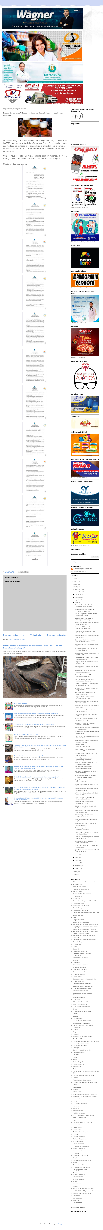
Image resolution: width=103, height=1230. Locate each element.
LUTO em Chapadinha (80, 1103)
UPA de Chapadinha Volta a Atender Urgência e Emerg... (86, 614)
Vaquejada (76, 1195)
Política (75, 1134)
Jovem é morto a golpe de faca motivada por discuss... (84, 680)
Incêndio (75, 1089)
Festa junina (77, 1066)
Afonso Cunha (77, 891)
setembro (78, 597)
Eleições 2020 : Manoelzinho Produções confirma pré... (84, 619)
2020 (75, 587)
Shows (75, 1181)
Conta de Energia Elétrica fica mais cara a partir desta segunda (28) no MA (37, 777)
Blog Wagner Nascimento (81, 922)
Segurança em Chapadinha (81, 1167)
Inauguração (77, 1087)
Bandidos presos (78, 915)
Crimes (75, 1014)
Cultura (75, 1016)
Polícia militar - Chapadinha (81, 1132)
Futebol (75, 1077)
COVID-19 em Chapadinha (81, 1006)
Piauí (74, 1120)
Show (75, 1172)
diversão (75, 1029)
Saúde (75, 1162)
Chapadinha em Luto (79, 967)
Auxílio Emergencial (79, 908)
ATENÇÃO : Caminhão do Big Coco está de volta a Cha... (86, 719)
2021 (75, 584)
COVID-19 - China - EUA (81, 1002)
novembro (78, 592)
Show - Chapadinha (79, 1174)
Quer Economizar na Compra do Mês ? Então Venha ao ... (87, 850)
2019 (75, 872)
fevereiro (78, 866)
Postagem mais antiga (57, 635)
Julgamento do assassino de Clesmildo (85, 1096)
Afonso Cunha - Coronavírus (82, 894)
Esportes (76, 1055)
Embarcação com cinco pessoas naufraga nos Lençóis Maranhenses (86, 1042)
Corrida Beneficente (79, 997)
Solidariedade (77, 1184)
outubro (77, 594)
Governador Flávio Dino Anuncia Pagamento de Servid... (85, 640)
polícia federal (77, 1127)
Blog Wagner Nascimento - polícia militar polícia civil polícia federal (85, 932)
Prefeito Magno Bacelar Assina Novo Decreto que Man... (86, 741)
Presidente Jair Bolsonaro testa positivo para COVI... (84, 802)
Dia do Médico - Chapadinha (82, 1021)
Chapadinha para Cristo (80, 972)
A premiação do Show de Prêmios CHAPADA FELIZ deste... (85, 776)
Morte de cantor (78, 1110)
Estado (75, 1057)
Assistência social (78, 903)
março (77, 863)
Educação (76, 1034)
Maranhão (76, 1108)
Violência (76, 1200)
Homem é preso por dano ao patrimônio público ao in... (83, 758)
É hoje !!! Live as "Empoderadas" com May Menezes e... (86, 689)
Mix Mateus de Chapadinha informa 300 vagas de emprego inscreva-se (36, 713)
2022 (75, 581)
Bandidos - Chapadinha (80, 910)
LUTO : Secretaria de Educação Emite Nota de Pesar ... (86, 794)
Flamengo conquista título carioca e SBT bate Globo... (86, 715)
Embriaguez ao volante (80, 1045)
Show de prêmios (78, 1179)
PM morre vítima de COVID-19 (82, 1122)
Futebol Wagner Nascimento (82, 1080)
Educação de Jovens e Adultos (82, 1036)
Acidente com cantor (79, 887)
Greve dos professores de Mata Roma (85, 1082)
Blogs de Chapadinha (79, 942)
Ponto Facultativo (78, 1144)
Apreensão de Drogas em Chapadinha (85, 901)
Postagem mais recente (13, 635)
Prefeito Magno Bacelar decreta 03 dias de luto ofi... (85, 824)
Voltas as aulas (77, 1203)
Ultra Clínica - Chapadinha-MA (82, 1193)
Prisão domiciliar (78, 1151)
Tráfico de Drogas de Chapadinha (83, 1188)
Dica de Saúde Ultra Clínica (81, 1023)
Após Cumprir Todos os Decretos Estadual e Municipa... (85, 671)
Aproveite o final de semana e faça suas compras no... (85, 693)
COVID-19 (76, 999)
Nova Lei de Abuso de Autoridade (83, 1115)
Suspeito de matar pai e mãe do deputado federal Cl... (85, 724)
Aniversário (76, 898)
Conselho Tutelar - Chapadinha (82, 986)
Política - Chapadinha (79, 1139)
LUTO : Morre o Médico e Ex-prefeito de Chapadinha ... (86, 833)
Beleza (75, 917)
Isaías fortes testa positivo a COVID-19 (85, 1094)
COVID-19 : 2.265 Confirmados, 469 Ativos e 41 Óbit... (86, 807)
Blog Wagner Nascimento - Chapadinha (85, 927)
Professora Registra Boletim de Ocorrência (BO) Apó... (84, 610)
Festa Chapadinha (78, 1064)
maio (77, 857)
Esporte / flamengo (79, 1052)
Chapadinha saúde (79, 974)
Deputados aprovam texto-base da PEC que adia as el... (85, 842)
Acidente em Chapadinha (81, 889)
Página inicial (35, 635)
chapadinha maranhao (80, 969)
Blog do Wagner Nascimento (82, 568)
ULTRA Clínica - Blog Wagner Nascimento (86, 1191)
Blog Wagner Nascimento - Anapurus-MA (85, 924)
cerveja (75, 960)
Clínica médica (77, 976)
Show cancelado (78, 1177)
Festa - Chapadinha (79, 1062)
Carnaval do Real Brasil (80, 958)
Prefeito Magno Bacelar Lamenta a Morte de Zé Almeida (85, 828)
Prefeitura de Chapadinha (81, 1146)
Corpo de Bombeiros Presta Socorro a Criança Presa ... (86, 654)
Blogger (60, 1224)
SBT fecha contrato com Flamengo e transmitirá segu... (86, 772)
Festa (75, 1059)
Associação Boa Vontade (81, 905)
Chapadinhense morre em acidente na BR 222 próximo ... (86, 780)
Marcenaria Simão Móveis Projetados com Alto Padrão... (86, 789)
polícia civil (76, 1125)
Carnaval (76, 949)
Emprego (76, 1047)
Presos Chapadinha (79, 1148)
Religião (75, 1158)
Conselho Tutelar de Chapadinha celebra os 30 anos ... (85, 750)
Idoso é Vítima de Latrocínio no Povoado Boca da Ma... (84, 798)
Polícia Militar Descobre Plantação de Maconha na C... (86, 645)
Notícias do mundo (79, 1113)
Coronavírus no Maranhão (81, 991)
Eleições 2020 (77, 1039)
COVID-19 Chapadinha (80, 1004)
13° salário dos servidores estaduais (84, 882)
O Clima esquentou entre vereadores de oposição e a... (86, 658)
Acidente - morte (78, 884)
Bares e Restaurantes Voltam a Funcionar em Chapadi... (84, 675)
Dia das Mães (77, 1018)
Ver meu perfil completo (78, 571)
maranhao (76, 1106)
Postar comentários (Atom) (17, 639)
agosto (77, 600)
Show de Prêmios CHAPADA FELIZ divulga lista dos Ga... (86, 763)
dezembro (78, 589)
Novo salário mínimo (79, 1118)
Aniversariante (77, 896)
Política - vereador (78, 1141)
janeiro (77, 868)
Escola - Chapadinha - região (82, 1050)
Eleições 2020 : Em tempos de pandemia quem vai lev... (84, 697)
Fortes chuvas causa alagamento (83, 1075)
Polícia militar (77, 1129)
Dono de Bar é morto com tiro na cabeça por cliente (30, 756)
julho (77, 602)
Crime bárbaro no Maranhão (82, 1011)
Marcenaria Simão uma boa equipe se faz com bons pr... (86, 702)
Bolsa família (77, 944)
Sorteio (75, 1186)
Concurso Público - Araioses (82, 984)
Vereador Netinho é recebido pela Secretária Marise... (85, 710)
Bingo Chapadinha (79, 920)
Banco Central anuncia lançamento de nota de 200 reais (86, 623)
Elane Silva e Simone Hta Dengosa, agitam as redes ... (86, 820)
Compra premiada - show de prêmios (84, 979)
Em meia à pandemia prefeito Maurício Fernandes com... (87, 837)
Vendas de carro (78, 1198)
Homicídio (76, 1085)
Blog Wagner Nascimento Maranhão (84, 939)
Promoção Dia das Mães (80, 1155)
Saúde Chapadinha (79, 1165)
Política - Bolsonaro (79, 1136)
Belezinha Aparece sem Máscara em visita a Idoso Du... (86, 649)
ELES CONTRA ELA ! (20, 703)
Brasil (75, 946)
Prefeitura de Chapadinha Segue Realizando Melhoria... (85, 632)
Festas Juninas (77, 1069)
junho (77, 855)
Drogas (75, 1032)
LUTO (75, 1101)
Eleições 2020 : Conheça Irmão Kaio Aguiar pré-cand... (86, 754)
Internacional (77, 1092)
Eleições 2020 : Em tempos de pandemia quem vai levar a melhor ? (35, 724)
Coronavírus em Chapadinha (82, 988)
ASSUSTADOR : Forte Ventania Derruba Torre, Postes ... (85, 745)
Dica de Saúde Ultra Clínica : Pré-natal (26, 735)
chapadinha (76, 962)
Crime (75, 1009)
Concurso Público (78, 981)
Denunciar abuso (78, 1207)
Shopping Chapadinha (80, 1170)
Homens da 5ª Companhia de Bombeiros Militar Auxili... (84, 627)
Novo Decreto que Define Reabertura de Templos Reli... (86, 811)
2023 (75, 578)
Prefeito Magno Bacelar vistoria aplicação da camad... (84, 815)
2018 (75, 874)
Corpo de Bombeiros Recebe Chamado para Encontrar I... (84, 605)
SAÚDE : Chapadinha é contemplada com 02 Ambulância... (86, 684)
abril (76, 860)
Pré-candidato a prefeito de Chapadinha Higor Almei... (84, 767)
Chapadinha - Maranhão (80, 965)
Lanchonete (76, 1099)
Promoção (76, 1153)
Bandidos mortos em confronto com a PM (86, 913)
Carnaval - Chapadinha (80, 951)
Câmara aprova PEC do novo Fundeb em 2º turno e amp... (86, 667)
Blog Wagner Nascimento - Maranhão (84, 929)
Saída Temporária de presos (82, 1160)
